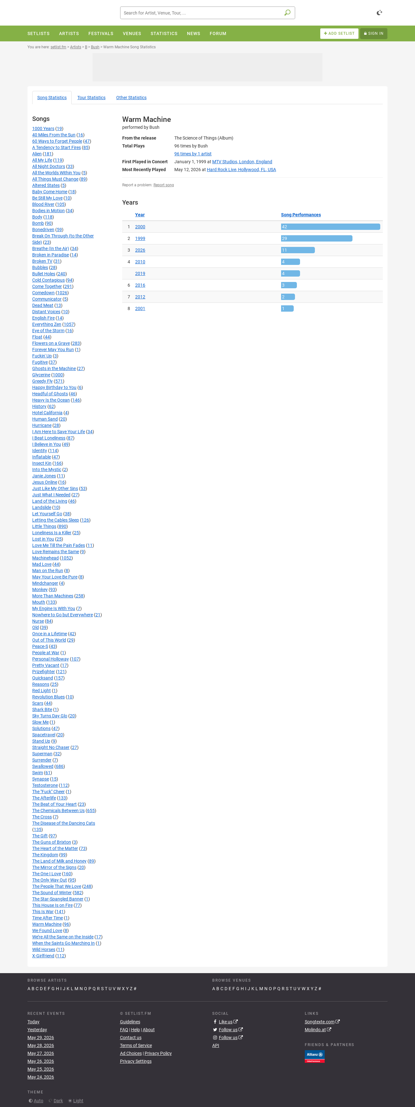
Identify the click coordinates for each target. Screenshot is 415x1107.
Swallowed (42, 766)
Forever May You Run (53, 349)
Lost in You (43, 539)
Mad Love (41, 564)
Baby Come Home (49, 191)
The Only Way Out (49, 880)
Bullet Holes (43, 273)
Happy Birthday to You (54, 387)
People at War (45, 652)
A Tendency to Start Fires (56, 147)
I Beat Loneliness (48, 437)
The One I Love (46, 873)
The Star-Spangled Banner (57, 898)
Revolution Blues (48, 696)
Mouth (38, 602)
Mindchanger (45, 583)
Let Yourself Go (47, 513)
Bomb (38, 223)
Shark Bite (42, 709)
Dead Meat (42, 305)
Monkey (40, 589)
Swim (37, 772)
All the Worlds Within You (56, 172)
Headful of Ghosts (50, 393)
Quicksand (42, 677)
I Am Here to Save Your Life (58, 431)
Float (37, 336)
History (39, 406)
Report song (163, 185)
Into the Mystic (46, 469)
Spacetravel (43, 734)
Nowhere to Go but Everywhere (62, 614)
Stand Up (41, 741)
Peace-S (40, 646)
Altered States (46, 185)
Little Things (44, 526)
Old (35, 627)
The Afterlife (44, 797)
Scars (37, 703)
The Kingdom (45, 854)
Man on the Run (47, 570)
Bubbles (40, 267)
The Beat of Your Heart (54, 804)
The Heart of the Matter (55, 848)
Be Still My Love (47, 197)
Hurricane (41, 425)
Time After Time (47, 917)
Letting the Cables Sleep (55, 520)
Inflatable (41, 456)
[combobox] (207, 12)
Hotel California (47, 412)
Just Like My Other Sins (55, 488)
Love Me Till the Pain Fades (58, 545)
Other (131, 97)
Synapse (40, 778)
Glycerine (41, 374)
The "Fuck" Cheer (48, 791)
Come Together (47, 286)
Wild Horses (43, 949)
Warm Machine (47, 924)
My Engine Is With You (53, 608)
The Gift (40, 835)
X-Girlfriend (43, 955)
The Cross (42, 816)
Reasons (40, 684)
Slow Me (40, 722)
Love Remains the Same (55, 551)
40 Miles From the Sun (53, 134)
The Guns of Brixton (51, 842)
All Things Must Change (55, 179)
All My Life (42, 160)
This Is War (43, 911)
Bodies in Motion (48, 210)
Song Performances (301, 214)
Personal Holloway (50, 658)
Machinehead (45, 557)
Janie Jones (44, 475)
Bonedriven (43, 229)
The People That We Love (56, 886)
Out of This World (49, 640)
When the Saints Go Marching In (63, 943)
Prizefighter (43, 671)
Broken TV (42, 261)
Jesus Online (44, 482)
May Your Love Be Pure (54, 576)
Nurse (38, 621)
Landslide (41, 507)
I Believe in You (46, 444)
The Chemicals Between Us (58, 810)
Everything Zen (46, 324)
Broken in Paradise (50, 254)
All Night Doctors (48, 166)
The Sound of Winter (52, 892)
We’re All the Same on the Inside (62, 936)
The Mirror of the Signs (54, 867)
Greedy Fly (42, 381)
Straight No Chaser (50, 747)
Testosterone (45, 785)
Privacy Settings (136, 1061)
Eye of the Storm (48, 330)
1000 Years (43, 128)
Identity (39, 450)
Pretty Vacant (45, 665)
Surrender (41, 760)
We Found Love (47, 930)
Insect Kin (41, 463)
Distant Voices (46, 311)
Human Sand (45, 419)
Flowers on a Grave (51, 343)
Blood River (43, 204)
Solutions (41, 728)
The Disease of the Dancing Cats (63, 823)
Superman (42, 753)
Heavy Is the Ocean (51, 400)
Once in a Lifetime (49, 633)
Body (37, 216)
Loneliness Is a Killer (51, 532)
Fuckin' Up (42, 355)
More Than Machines (52, 595)
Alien (37, 153)
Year (140, 214)
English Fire (43, 317)
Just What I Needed (51, 494)
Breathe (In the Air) (50, 248)
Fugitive (40, 362)
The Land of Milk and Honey (59, 861)
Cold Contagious (48, 280)
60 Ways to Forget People (57, 141)
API (215, 1045)
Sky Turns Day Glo (49, 715)
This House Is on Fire (52, 905)
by (193, 153)
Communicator (47, 299)
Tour (91, 97)
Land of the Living (49, 501)
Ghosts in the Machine (54, 368)
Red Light (41, 690)
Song (52, 97)
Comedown (43, 292)
